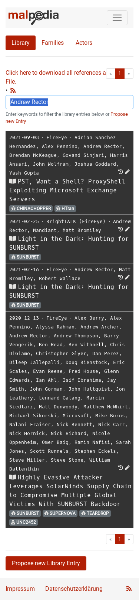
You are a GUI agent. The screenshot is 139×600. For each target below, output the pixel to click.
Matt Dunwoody (58, 407)
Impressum (20, 588)
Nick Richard (68, 433)
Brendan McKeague (33, 155)
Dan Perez (105, 353)
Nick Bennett (74, 424)
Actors (84, 42)
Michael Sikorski (33, 415)
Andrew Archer (99, 327)
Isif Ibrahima (82, 380)
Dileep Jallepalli (34, 362)
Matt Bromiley (82, 230)
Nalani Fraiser (30, 424)
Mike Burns (110, 415)
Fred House (83, 371)
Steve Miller (27, 460)
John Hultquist (89, 389)
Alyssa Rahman (55, 327)
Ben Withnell (86, 344)
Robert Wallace (59, 278)
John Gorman (46, 389)
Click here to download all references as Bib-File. (63, 77)
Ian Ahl (46, 380)
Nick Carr (111, 424)
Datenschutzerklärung (74, 588)
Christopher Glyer (61, 353)
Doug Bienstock (86, 362)
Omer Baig (55, 442)
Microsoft (76, 415)
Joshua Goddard (95, 164)
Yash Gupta (24, 173)
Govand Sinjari (83, 155)
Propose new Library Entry (46, 563)
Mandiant (45, 230)
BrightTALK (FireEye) (76, 221)
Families (53, 42)
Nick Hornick (27, 433)
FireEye (56, 137)
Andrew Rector (102, 146)
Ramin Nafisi (92, 442)
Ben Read (51, 344)
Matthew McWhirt (105, 407)
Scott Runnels (49, 451)
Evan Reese (48, 371)
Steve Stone (67, 460)
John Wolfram (51, 164)
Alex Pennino (59, 146)
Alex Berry (89, 318)
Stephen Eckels (95, 451)
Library (20, 42)
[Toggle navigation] (117, 17)
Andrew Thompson (76, 336)
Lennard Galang (59, 398)
